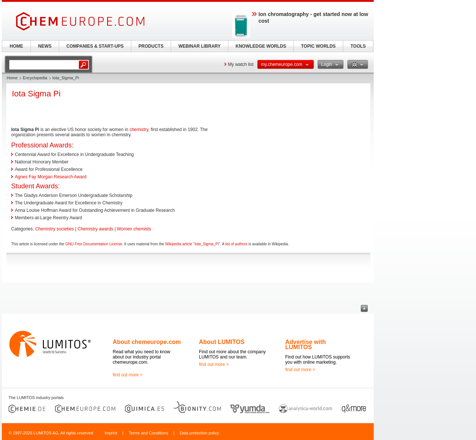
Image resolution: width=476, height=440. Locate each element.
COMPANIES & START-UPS (94, 46)
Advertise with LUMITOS (305, 344)
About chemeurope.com (147, 342)
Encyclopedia (35, 78)
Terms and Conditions (148, 433)
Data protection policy (199, 433)
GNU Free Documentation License (93, 244)
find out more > (127, 374)
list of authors (236, 244)
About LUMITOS (221, 342)
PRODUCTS (150, 46)
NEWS (45, 46)
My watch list (241, 64)
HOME (16, 46)
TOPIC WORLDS (318, 46)
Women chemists (134, 229)
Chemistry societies (54, 229)
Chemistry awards (95, 229)
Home (12, 78)
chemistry (138, 129)
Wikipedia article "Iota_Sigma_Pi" (192, 244)
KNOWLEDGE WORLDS (261, 46)
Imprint (110, 433)
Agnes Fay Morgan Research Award (51, 176)
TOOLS (358, 46)
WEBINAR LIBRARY (199, 46)
